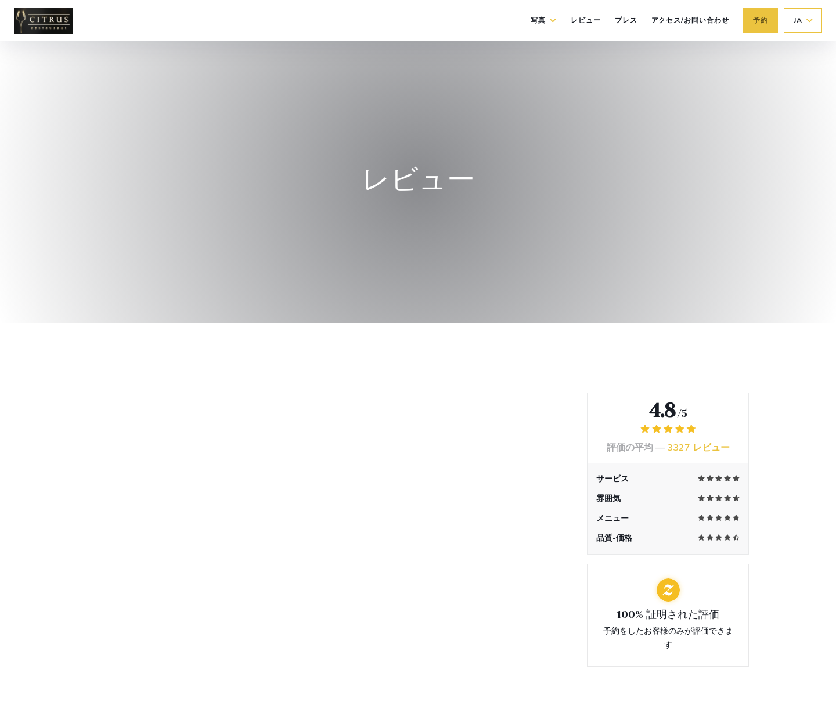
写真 (544, 20)
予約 (760, 20)
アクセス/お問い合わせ (690, 20)
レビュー (586, 20)
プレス (626, 20)
